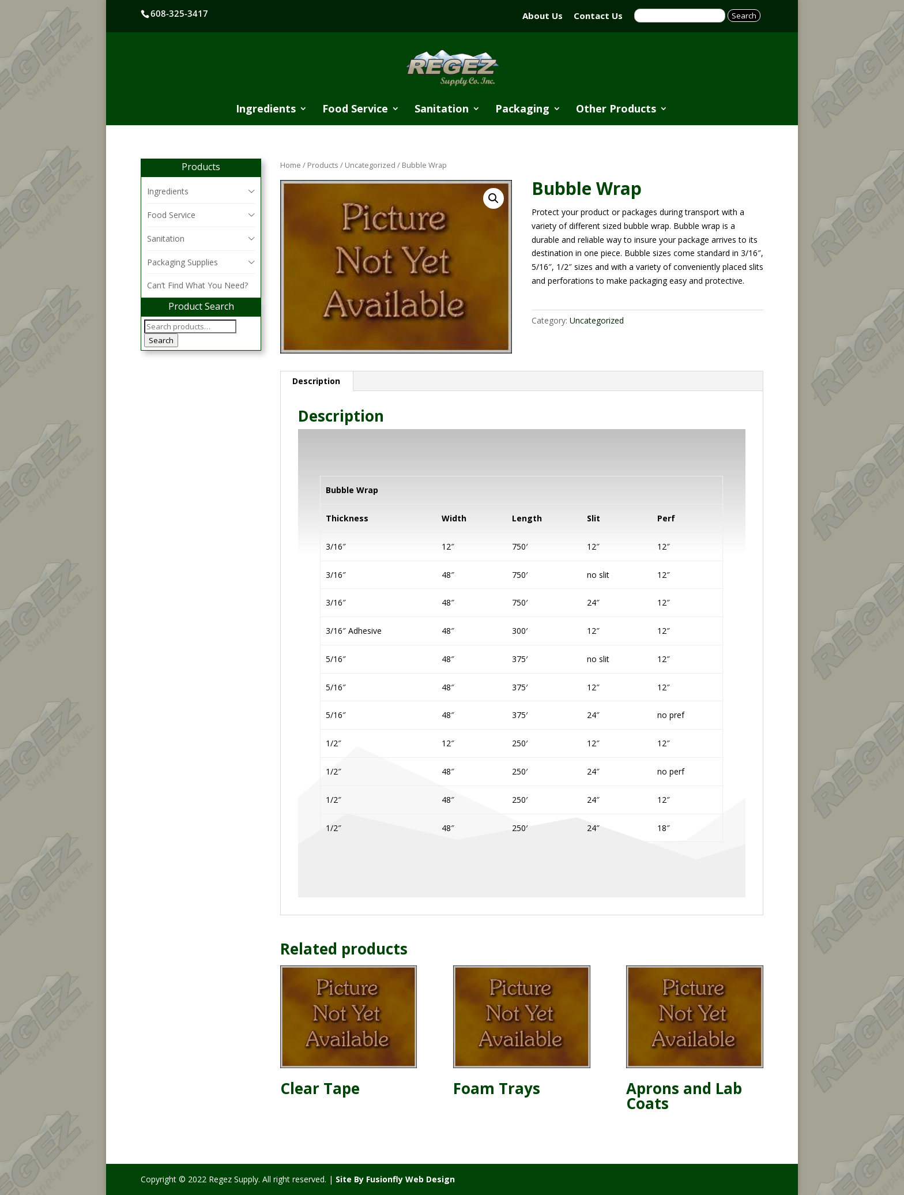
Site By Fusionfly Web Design (395, 1179)
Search (161, 340)
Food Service (355, 109)
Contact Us (598, 15)
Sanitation (442, 109)
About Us (542, 15)
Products (322, 165)
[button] (493, 198)
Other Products (616, 109)
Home (290, 165)
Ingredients (266, 109)
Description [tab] (316, 380)
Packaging (522, 109)
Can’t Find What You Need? (197, 285)
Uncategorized (370, 165)
